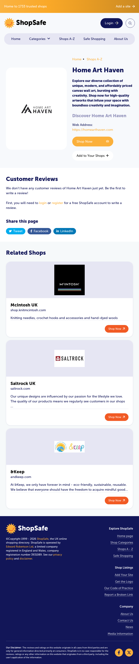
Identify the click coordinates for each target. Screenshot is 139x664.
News (129, 627)
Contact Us (125, 620)
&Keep (17, 471)
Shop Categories (121, 542)
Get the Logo (124, 581)
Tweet (15, 231)
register (57, 203)
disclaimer (26, 558)
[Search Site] (130, 23)
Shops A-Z (67, 39)
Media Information (120, 633)
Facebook (39, 231)
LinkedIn (64, 231)
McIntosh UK (24, 304)
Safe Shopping (94, 39)
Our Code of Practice (118, 588)
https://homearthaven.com (92, 130)
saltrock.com (20, 388)
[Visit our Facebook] (119, 653)
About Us (121, 39)
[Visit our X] (129, 653)
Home (15, 39)
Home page (125, 536)
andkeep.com (20, 477)
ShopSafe (43, 538)
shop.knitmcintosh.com (28, 310)
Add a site (125, 6)
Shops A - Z (125, 549)
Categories (39, 39)
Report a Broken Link (118, 594)
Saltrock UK (22, 383)
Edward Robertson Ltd (19, 546)
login (43, 203)
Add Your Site (124, 574)
